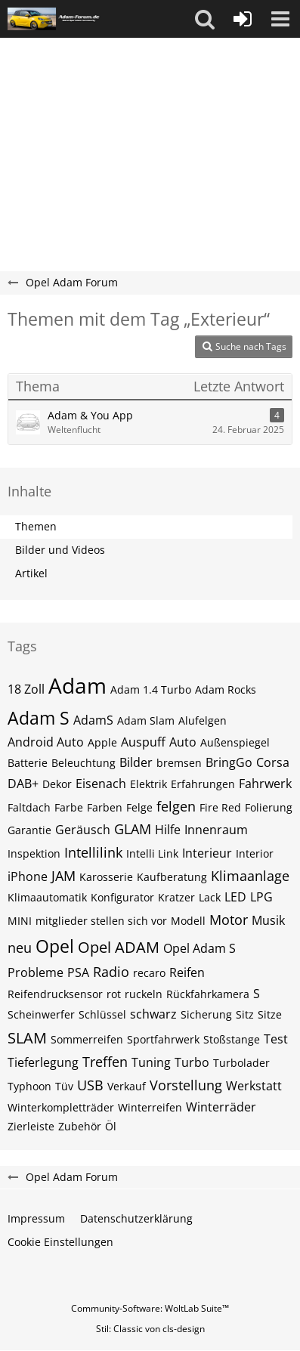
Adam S (39, 718)
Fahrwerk (265, 783)
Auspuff (143, 742)
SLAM (27, 1038)
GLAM (132, 829)
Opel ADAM (118, 947)
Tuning (151, 1062)
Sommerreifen (87, 1039)
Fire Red (220, 807)
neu (20, 947)
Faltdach (29, 807)
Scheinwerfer (41, 1014)
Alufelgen (202, 720)
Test (276, 1039)
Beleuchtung (83, 763)
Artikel (31, 573)
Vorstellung (186, 1085)
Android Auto (46, 742)
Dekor (57, 784)
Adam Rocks (225, 689)
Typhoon (29, 1086)
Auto (182, 742)
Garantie (29, 830)
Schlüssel (102, 1014)
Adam (77, 685)
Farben (104, 807)
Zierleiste (31, 1126)
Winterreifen (150, 1107)
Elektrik (148, 784)
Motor (228, 919)
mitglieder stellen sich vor (101, 921)
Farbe (68, 807)
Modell (188, 921)
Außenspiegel (235, 742)
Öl (110, 1126)
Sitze (270, 1014)
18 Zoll (26, 689)
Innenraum (216, 829)
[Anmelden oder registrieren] (242, 19)
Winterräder (221, 1107)
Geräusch (82, 829)
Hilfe (168, 829)
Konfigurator (122, 897)
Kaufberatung (172, 877)
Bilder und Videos (60, 550)
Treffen (105, 1062)
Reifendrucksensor (55, 994)
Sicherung (206, 1014)
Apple (102, 742)
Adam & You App (90, 415)
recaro (149, 973)
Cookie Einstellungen (60, 1242)
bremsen (179, 763)
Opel (55, 946)
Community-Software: (150, 1308)
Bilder (136, 762)
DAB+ (23, 783)
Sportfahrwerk (163, 1039)
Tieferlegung (43, 1062)
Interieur (207, 853)
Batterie (28, 763)
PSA (78, 972)
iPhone (28, 876)
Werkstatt (254, 1085)
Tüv (64, 1086)
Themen (36, 526)
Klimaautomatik (47, 897)
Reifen (187, 972)
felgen (176, 806)
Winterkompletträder (61, 1107)
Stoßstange (231, 1039)
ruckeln (143, 994)
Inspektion (34, 853)
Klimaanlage (250, 876)
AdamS (93, 720)
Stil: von (150, 1328)
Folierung (268, 807)
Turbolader (241, 1063)
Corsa (272, 762)
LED (235, 897)
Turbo (192, 1062)
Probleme (35, 972)
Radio (111, 972)
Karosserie (106, 877)
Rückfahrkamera (207, 994)
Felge (139, 807)
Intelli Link (152, 853)
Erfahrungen (203, 784)
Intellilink (93, 852)
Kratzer (176, 897)
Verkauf (126, 1086)
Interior (255, 853)
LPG (261, 897)
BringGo (229, 762)
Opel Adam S (199, 948)
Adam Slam (146, 720)
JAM (63, 876)
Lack (210, 897)
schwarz (153, 1014)
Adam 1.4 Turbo (150, 689)
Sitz (245, 1014)
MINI (20, 921)
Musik (268, 920)
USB (90, 1085)
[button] (205, 19)
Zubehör (79, 1126)
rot (114, 994)
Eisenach (101, 783)
